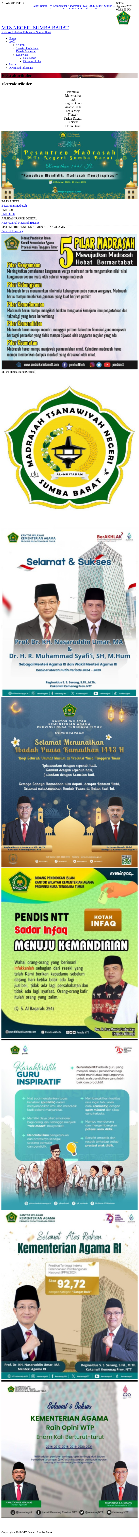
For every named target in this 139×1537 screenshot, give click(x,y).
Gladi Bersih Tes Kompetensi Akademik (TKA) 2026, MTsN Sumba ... (74, 5)
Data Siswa (29, 57)
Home (12, 38)
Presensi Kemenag (12, 231)
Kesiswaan (22, 54)
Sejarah (20, 44)
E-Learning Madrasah (14, 205)
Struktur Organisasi (27, 48)
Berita (12, 64)
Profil (12, 41)
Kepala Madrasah (26, 51)
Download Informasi (21, 67)
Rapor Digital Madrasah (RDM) (20, 222)
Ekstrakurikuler (32, 61)
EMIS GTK (8, 214)
